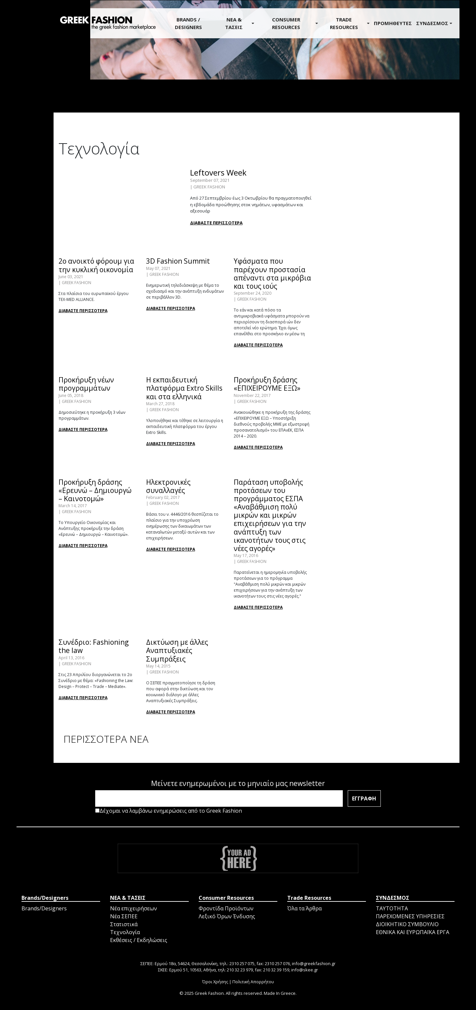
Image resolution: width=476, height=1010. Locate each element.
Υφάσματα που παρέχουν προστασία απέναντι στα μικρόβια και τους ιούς (272, 273)
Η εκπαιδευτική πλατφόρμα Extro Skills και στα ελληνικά (184, 388)
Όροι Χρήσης (215, 982)
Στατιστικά (124, 924)
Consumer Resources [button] (286, 23)
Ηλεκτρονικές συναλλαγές (168, 486)
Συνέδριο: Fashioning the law (94, 646)
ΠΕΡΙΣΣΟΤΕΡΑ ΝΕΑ (105, 739)
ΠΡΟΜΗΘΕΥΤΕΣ (393, 23)
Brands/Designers (44, 908)
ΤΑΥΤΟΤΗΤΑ (392, 908)
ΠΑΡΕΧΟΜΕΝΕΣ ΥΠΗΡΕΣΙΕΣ (410, 916)
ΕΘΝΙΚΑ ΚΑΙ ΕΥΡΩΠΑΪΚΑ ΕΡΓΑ (412, 932)
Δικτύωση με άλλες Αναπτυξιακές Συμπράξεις (177, 650)
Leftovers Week (218, 172)
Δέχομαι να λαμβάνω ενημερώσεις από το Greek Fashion (168, 810)
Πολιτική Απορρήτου (253, 982)
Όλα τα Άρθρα (304, 908)
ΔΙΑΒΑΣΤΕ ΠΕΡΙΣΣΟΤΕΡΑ (216, 223)
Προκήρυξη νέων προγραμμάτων (86, 384)
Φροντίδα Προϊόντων (226, 908)
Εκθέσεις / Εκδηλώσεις (138, 940)
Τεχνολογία (125, 932)
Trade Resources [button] (344, 23)
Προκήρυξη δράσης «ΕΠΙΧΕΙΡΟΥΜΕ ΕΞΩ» (267, 384)
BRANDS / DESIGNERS (188, 23)
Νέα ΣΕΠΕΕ (124, 916)
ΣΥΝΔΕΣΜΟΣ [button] (432, 23)
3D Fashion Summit (178, 261)
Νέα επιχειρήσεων (133, 908)
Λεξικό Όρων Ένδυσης (227, 916)
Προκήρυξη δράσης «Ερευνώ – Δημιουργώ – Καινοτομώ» (95, 490)
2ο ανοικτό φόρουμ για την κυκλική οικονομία (96, 265)
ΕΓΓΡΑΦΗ (364, 798)
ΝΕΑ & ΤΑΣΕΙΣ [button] (234, 23)
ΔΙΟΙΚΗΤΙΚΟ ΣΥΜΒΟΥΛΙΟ (407, 924)
